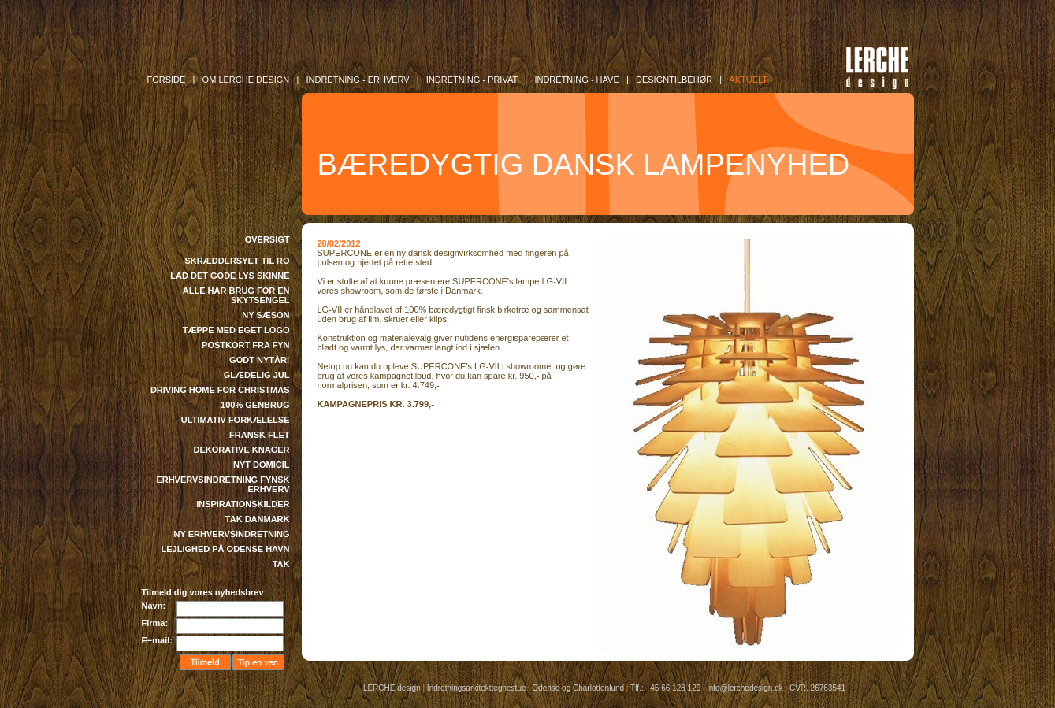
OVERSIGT (267, 239)
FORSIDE (166, 79)
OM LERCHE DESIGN (246, 79)
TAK (281, 564)
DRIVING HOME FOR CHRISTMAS (220, 390)
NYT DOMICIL (261, 464)
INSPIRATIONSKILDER (242, 504)
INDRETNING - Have (576, 79)
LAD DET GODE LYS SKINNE (229, 275)
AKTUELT (748, 79)
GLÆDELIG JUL (257, 375)
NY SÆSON (265, 315)
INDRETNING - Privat (472, 79)
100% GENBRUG (255, 405)
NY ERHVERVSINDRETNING (232, 534)
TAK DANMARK (257, 519)
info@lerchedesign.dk (744, 688)
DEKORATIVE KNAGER (241, 449)
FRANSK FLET (259, 434)
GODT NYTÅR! (259, 360)
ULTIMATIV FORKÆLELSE (235, 419)
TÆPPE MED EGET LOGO (236, 330)
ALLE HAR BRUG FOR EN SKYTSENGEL (236, 295)
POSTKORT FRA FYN (245, 345)
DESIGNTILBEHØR (674, 79)
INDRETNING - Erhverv (357, 79)
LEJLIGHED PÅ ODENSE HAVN (226, 549)
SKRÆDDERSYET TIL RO (236, 260)
